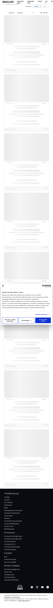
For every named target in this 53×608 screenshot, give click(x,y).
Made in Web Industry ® (24, 600)
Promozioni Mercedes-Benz (13, 536)
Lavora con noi (9, 526)
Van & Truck (8, 572)
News (6, 507)
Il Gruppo (7, 497)
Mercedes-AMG (31, 2)
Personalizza (27, 320)
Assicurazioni (8, 516)
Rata (44, 6)
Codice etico (8, 505)
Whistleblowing (9, 529)
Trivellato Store (9, 574)
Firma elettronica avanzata (13, 521)
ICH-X (46, 2)
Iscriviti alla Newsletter (11, 523)
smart (40, 1)
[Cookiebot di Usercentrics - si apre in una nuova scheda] (43, 286)
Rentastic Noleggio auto (12, 569)
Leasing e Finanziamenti (12, 513)
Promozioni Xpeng (10, 549)
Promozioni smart (10, 541)
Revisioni (7, 518)
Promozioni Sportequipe (12, 547)
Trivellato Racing (9, 577)
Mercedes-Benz (20, 2)
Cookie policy (7, 597)
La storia (7, 500)
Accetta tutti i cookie (43, 320)
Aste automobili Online (11, 580)
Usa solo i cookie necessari (10, 320)
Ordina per (12, 13)
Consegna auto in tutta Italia (13, 510)
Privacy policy (16, 597)
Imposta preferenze (41, 314)
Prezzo (36, 6)
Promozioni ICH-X (10, 544)
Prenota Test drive (10, 559)
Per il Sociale (8, 502)
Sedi (5, 557)
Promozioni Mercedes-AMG (13, 539)
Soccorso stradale (10, 562)
